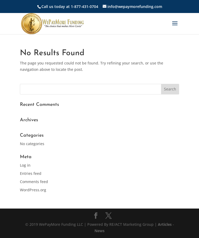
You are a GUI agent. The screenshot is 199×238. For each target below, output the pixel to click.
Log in (25, 165)
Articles (165, 224)
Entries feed (30, 173)
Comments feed (34, 181)
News (99, 230)
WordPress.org (33, 189)
